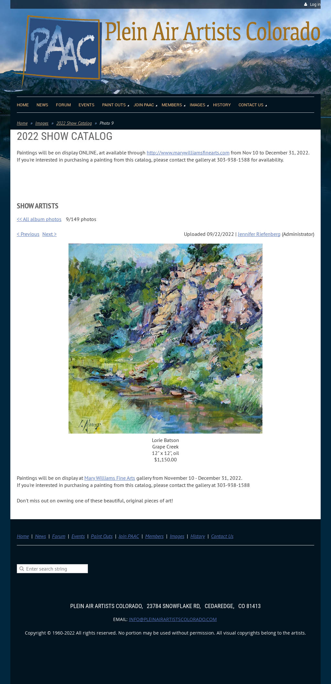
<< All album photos (39, 219)
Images (41, 123)
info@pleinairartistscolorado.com (173, 619)
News (40, 536)
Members (154, 536)
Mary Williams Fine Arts (109, 478)
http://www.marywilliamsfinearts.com (188, 152)
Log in (315, 4)
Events (78, 536)
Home (22, 123)
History (197, 536)
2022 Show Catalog (74, 123)
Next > (49, 234)
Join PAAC (129, 536)
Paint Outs (101, 536)
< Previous (28, 234)
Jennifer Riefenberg (259, 234)
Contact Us (222, 536)
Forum (58, 536)
